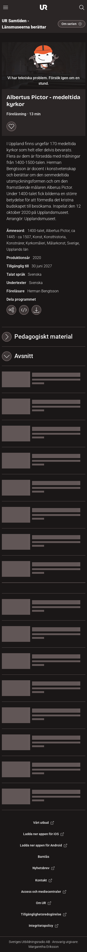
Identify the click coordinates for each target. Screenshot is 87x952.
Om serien (71, 24)
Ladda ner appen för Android (43, 845)
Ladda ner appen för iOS (43, 834)
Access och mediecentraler (43, 891)
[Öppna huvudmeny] (5, 7)
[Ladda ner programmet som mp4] (36, 310)
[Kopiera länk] (11, 310)
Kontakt (43, 880)
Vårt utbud (43, 822)
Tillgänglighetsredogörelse (43, 914)
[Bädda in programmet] (24, 310)
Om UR (43, 903)
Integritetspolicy (43, 925)
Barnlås (43, 856)
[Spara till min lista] (11, 126)
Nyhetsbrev (43, 868)
